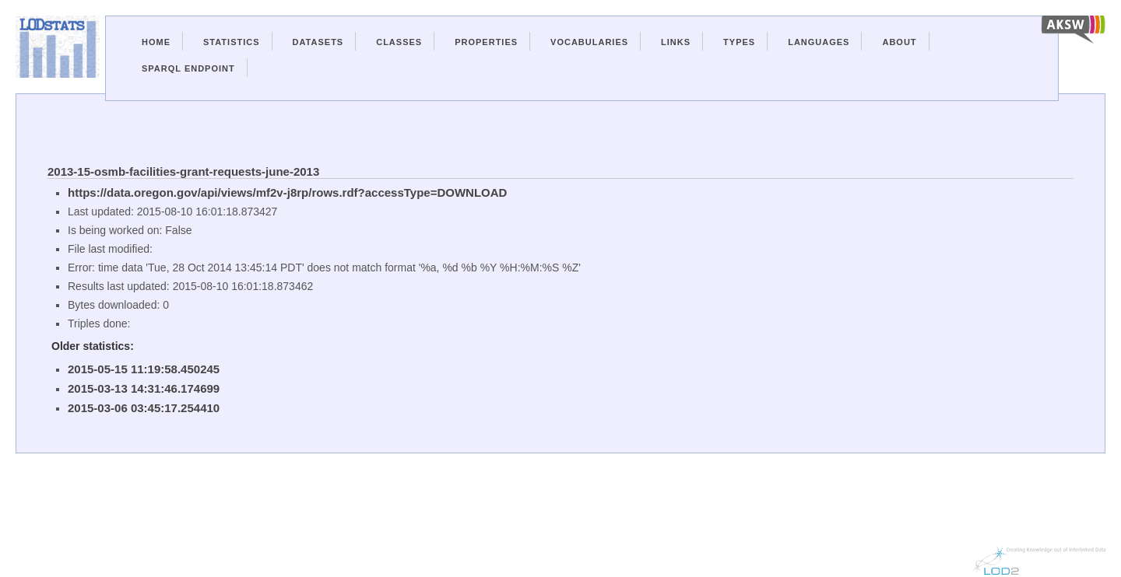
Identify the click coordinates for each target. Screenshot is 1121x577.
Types (739, 42)
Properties (486, 42)
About (899, 42)
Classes (399, 42)
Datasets (318, 42)
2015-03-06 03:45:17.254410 (144, 407)
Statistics (231, 42)
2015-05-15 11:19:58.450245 (144, 369)
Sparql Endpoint (188, 68)
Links (676, 42)
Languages (818, 42)
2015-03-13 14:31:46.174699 (144, 388)
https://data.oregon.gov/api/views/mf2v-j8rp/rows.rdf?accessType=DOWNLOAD (287, 192)
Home (156, 42)
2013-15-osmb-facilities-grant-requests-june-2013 (183, 171)
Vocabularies (589, 42)
